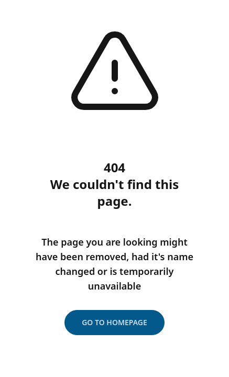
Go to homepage (114, 322)
